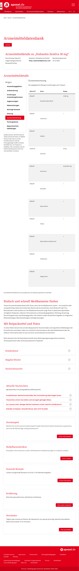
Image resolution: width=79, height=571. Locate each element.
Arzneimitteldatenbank (35, 11)
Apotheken (19, 11)
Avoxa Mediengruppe (10, 563)
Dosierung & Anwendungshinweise (15, 96)
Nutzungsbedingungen (49, 554)
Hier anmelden (66, 530)
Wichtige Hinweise (13, 109)
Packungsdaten (12, 122)
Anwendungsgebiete (14, 86)
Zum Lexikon (66, 458)
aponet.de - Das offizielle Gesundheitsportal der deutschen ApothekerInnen (18, 5)
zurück (7, 45)
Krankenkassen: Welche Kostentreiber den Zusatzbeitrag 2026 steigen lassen (33, 395)
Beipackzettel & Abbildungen (12, 127)
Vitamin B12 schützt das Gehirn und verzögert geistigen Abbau (28, 400)
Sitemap (15, 557)
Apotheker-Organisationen (32, 560)
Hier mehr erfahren (64, 505)
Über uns (24, 563)
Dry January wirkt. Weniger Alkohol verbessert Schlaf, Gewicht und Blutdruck (34, 404)
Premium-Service (9, 554)
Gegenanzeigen (12, 101)
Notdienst (8, 11)
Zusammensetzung (14, 118)
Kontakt (6, 557)
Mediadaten (57, 560)
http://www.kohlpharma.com (40, 61)
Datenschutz (33, 554)
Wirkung (10, 114)
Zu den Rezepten (65, 480)
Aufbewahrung (12, 90)
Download (63, 554)
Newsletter (61, 11)
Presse (47, 560)
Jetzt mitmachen (65, 436)
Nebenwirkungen (13, 105)
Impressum (22, 554)
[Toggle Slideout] (73, 5)
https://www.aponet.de (67, 549)
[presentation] (74, 11)
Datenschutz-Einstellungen (12, 560)
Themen (50, 11)
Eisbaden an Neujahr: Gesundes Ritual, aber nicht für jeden (27, 409)
